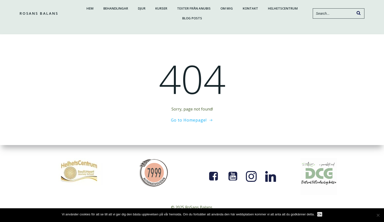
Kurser (161, 8)
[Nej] (377, 215)
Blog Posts (192, 18)
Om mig (226, 8)
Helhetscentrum (283, 8)
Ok (320, 214)
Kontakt (250, 8)
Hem (90, 8)
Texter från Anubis (194, 8)
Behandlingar (115, 8)
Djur (141, 8)
